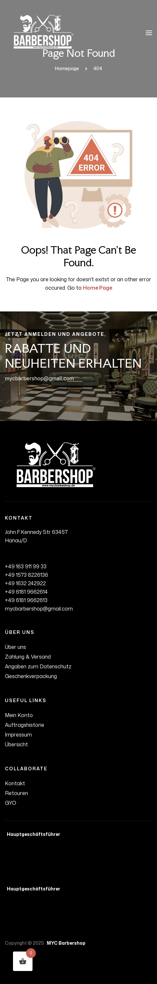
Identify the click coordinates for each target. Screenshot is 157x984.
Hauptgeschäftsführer (32, 834)
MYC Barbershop (65, 943)
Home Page (97, 287)
